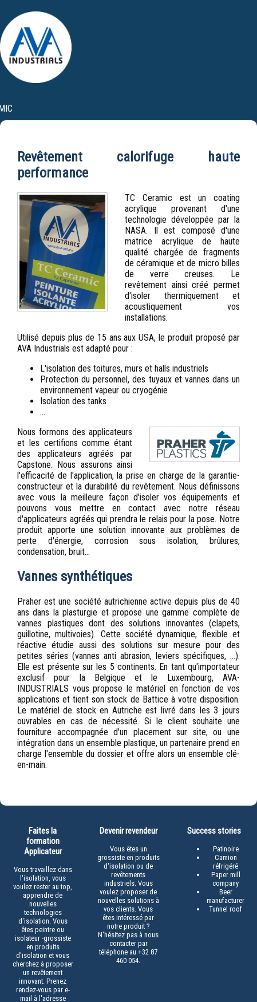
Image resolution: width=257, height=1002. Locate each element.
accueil (58, 129)
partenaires (161, 129)
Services (148, 178)
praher (105, 129)
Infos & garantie (215, 178)
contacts (223, 129)
